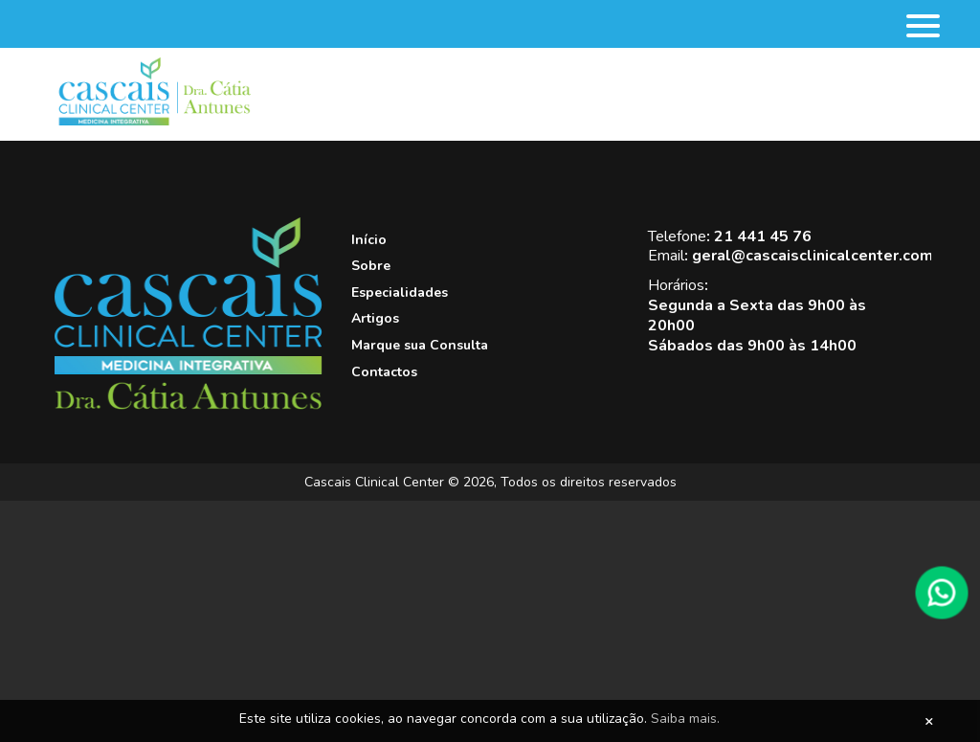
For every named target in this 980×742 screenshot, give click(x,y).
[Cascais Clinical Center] (189, 405)
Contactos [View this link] (384, 372)
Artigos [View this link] (375, 318)
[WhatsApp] (942, 593)
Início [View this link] (369, 240)
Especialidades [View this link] (399, 292)
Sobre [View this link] (370, 266)
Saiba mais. (685, 718)
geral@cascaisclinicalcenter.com (812, 255)
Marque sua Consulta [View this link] (419, 345)
